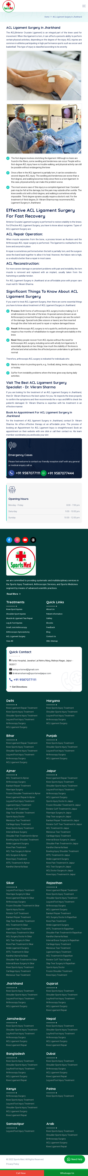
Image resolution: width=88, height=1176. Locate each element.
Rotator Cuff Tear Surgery (58, 959)
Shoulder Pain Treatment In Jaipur (62, 843)
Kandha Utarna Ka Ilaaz (17, 866)
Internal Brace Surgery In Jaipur (61, 839)
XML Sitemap (52, 641)
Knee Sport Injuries (14, 609)
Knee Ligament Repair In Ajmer (20, 797)
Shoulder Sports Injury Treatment (21, 715)
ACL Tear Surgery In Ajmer (18, 851)
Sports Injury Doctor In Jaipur (59, 801)
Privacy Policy (12, 1164)
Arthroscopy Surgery (16, 723)
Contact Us (51, 636)
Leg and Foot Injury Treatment (20, 719)
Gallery (49, 618)
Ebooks (49, 623)
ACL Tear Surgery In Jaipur (58, 866)
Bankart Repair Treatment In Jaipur (62, 820)
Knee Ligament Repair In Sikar (20, 898)
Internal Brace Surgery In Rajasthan (62, 940)
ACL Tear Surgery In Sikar (18, 940)
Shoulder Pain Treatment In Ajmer (22, 836)
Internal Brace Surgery (16, 832)
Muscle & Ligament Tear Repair (19, 618)
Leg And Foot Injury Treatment (60, 998)
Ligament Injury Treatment (18, 805)
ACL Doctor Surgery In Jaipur (59, 870)
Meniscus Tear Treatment (18, 820)
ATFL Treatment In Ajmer (18, 863)
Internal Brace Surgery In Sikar (20, 963)
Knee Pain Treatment (16, 847)
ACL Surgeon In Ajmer (16, 855)
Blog (48, 632)
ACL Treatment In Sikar (17, 925)
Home (47, 17)
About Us (50, 609)
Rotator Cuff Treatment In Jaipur (61, 809)
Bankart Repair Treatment (18, 786)
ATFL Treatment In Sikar (17, 952)
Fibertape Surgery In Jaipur (59, 813)
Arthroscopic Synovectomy (18, 632)
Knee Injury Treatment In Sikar (20, 932)
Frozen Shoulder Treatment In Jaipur (63, 805)
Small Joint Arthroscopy (16, 627)
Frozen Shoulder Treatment (59, 971)
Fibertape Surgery (14, 789)
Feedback (50, 627)
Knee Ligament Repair (56, 1010)
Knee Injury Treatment (16, 859)
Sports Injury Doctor (15, 816)
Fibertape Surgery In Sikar (18, 894)
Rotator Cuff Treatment (17, 809)
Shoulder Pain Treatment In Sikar (21, 959)
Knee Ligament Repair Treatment (21, 708)
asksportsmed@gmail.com (26, 669)
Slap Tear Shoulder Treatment (20, 813)
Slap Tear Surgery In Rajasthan (60, 963)
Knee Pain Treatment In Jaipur (60, 863)
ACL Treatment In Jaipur (57, 828)
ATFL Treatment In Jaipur (58, 855)
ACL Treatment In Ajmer (17, 778)
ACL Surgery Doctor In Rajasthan (61, 917)
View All (9, 641)
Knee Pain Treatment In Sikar (19, 944)
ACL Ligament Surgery (15, 636)
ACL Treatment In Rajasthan (59, 956)
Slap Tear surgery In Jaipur (58, 816)
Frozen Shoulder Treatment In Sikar (22, 905)
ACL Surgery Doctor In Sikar (19, 936)
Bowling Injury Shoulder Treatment (22, 839)
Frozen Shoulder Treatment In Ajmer (23, 793)
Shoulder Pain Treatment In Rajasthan (64, 932)
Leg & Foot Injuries (14, 623)
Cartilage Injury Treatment (18, 824)
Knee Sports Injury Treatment (20, 712)
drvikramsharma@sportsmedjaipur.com (32, 673)
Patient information (54, 614)
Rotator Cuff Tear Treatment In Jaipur (64, 824)
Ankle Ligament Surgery (17, 843)
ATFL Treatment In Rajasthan (60, 929)
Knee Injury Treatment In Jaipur (61, 874)
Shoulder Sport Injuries (16, 614)
